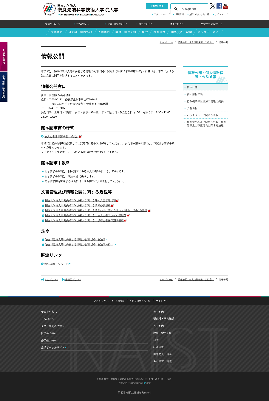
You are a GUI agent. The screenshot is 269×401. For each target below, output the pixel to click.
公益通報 (192, 108)
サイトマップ (221, 14)
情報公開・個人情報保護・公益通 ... (196, 42)
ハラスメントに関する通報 (202, 115)
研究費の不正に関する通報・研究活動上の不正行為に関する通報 (206, 124)
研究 (145, 32)
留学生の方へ (146, 23)
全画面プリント (73, 279)
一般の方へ (82, 23)
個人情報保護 (195, 94)
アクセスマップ (162, 14)
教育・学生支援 (125, 32)
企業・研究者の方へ (53, 326)
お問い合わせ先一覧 (199, 14)
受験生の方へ (52, 23)
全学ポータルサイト (212, 23)
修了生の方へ (177, 23)
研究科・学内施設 (80, 32)
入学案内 (104, 32)
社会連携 (160, 32)
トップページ (166, 42)
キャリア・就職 (208, 32)
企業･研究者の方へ (117, 23)
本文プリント (51, 279)
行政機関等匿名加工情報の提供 (205, 101)
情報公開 (192, 87)
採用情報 (179, 14)
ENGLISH (157, 6)
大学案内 (57, 32)
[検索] (188, 9)
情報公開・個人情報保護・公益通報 (205, 75)
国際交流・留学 (181, 32)
